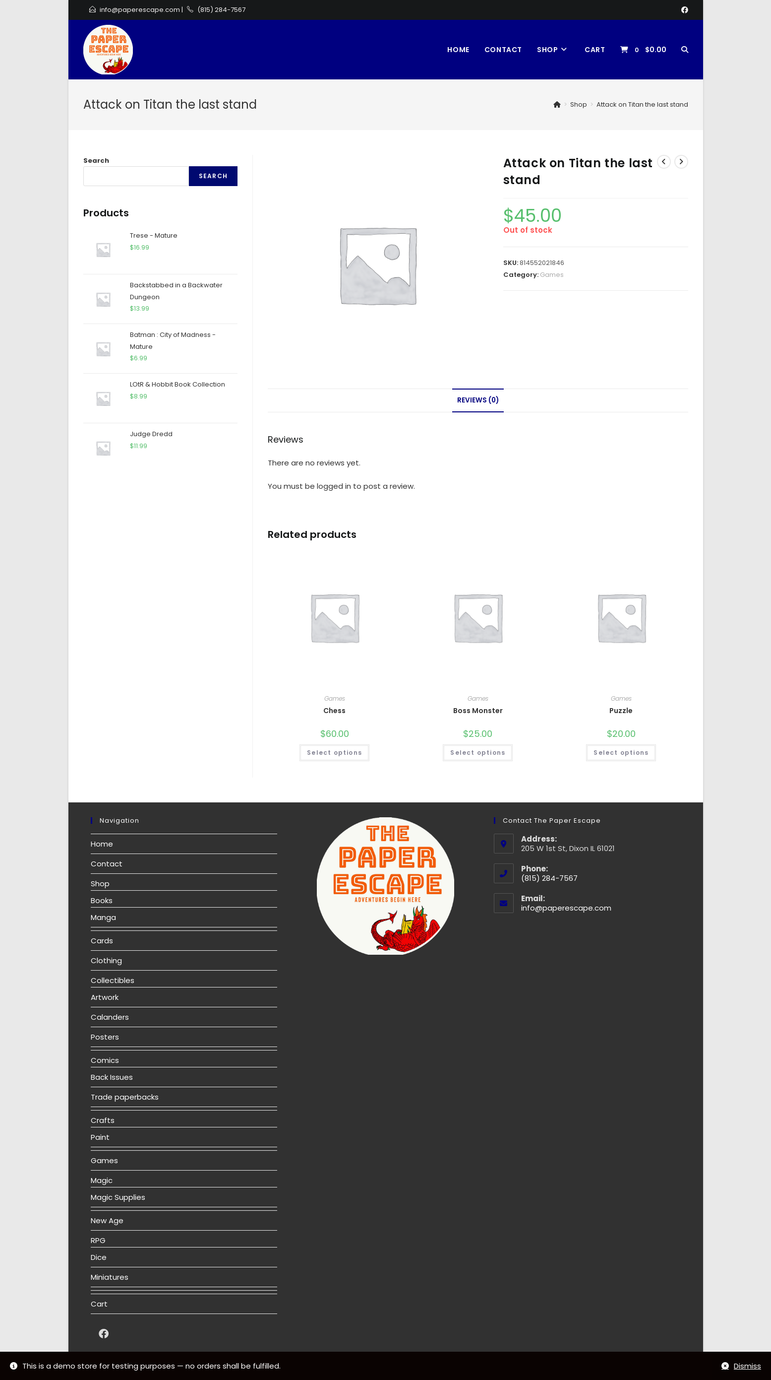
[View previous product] (664, 162)
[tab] (478, 400)
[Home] (557, 104)
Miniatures (109, 1277)
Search (96, 160)
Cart (99, 1304)
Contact (106, 863)
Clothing (106, 960)
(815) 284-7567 (221, 9)
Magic (102, 1180)
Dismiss (747, 1366)
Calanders (110, 1017)
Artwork (105, 997)
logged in (334, 486)
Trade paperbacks (125, 1097)
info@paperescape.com (140, 9)
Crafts (103, 1120)
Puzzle (621, 711)
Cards (102, 940)
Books (102, 900)
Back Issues (112, 1077)
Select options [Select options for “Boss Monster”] (477, 752)
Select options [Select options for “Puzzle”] (621, 752)
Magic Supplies (118, 1197)
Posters (105, 1037)
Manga (103, 917)
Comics (105, 1060)
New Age (107, 1220)
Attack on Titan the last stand (642, 104)
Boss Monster (478, 711)
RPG (98, 1240)
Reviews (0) (478, 400)
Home (102, 844)
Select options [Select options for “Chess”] (334, 752)
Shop (100, 883)
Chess (334, 711)
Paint (100, 1137)
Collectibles (112, 980)
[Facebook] (683, 10)
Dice (99, 1257)
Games (552, 274)
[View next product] (681, 162)
